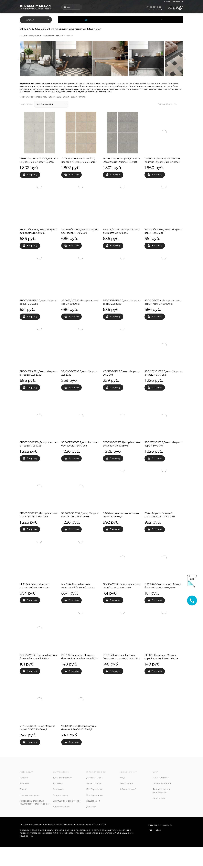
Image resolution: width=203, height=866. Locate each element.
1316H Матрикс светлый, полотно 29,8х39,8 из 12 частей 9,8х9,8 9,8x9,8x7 (39, 162)
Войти (167, 2)
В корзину (32, 174)
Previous (18, 59)
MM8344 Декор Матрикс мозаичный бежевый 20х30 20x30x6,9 (77, 587)
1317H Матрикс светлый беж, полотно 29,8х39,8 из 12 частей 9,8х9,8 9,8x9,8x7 (79, 162)
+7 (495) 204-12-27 (153, 7)
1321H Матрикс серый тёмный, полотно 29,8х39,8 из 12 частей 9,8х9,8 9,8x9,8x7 (162, 162)
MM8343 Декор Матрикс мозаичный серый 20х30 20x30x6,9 (34, 587)
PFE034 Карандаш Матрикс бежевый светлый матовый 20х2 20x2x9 (80, 658)
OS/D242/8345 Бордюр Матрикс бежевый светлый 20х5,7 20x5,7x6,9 (39, 658)
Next (184, 59)
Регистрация (177, 2)
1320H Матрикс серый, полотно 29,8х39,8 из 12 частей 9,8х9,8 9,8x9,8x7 (121, 162)
